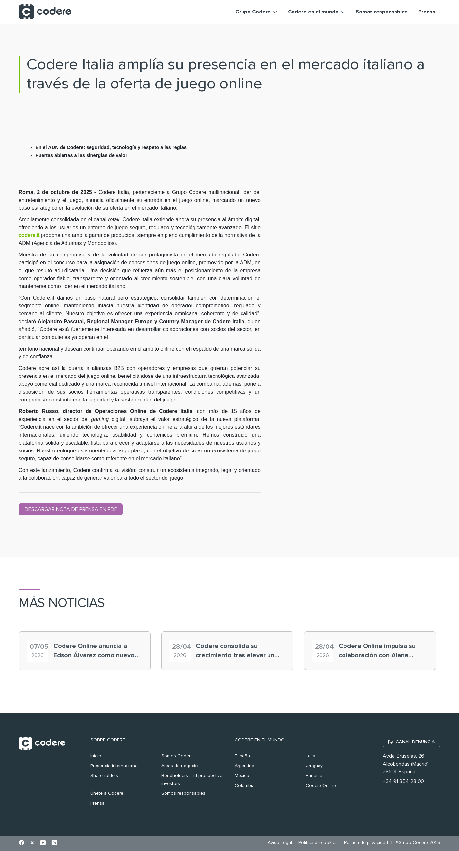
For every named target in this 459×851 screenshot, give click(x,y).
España (242, 756)
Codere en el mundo (260, 740)
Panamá (314, 775)
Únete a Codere (106, 793)
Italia (310, 756)
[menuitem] (281, 842)
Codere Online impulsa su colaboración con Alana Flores (377, 651)
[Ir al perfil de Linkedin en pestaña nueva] (54, 843)
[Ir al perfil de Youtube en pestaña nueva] (43, 843)
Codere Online (321, 785)
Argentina (244, 766)
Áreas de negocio (179, 766)
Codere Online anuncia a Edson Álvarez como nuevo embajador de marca (94, 651)
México (242, 775)
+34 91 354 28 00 (403, 781)
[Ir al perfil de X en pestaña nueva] (32, 843)
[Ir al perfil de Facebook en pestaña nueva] (21, 843)
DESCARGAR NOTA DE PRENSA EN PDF (71, 509)
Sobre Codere (107, 740)
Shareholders (104, 775)
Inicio (95, 756)
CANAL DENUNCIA (415, 742)
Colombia (245, 785)
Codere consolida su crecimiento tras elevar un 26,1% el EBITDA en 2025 (235, 651)
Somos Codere (177, 756)
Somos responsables (183, 793)
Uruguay (314, 766)
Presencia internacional (114, 766)
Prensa (97, 803)
